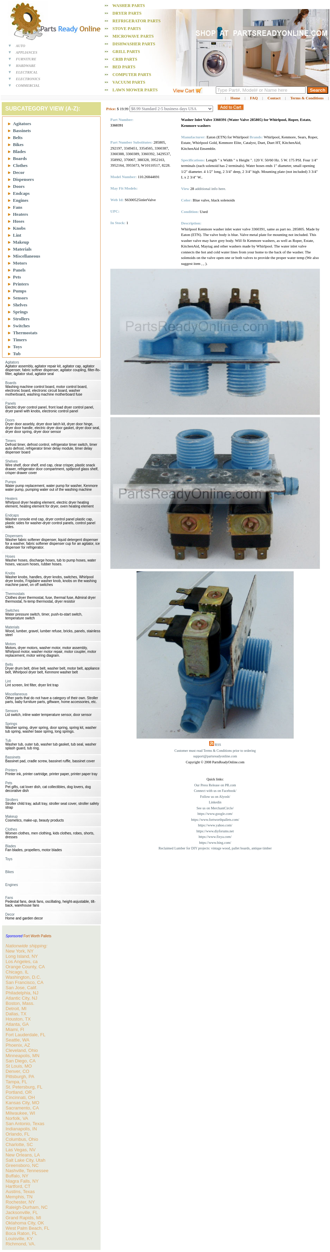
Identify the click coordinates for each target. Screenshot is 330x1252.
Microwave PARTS (133, 36)
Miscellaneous (26, 256)
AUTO (20, 46)
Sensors (20, 297)
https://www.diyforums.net (215, 831)
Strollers (21, 318)
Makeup (21, 242)
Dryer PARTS (126, 13)
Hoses (18, 221)
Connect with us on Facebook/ (215, 791)
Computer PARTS (131, 74)
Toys (17, 346)
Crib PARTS (124, 59)
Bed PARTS (123, 66)
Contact (273, 98)
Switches (21, 325)
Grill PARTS (126, 51)
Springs (20, 311)
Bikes (18, 144)
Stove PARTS (126, 28)
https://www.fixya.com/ (215, 837)
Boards (20, 158)
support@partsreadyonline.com (215, 756)
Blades (19, 151)
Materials (22, 249)
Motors (20, 263)
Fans (17, 207)
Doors (18, 186)
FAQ (254, 98)
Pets (17, 277)
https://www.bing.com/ (215, 843)
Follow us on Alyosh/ (215, 797)
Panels (19, 270)
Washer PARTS (128, 5)
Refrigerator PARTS (136, 20)
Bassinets (22, 130)
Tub (17, 353)
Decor (18, 172)
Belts (17, 137)
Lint (17, 235)
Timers (20, 339)
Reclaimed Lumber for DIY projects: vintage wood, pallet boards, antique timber (215, 848)
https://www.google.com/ (215, 814)
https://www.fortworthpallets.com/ (215, 820)
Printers (21, 284)
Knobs (19, 228)
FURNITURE (26, 59)
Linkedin (215, 802)
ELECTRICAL (27, 72)
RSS (218, 745)
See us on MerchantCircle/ (215, 808)
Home (235, 98)
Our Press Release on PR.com (215, 785)
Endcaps (21, 193)
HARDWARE (26, 66)
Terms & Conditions (307, 98)
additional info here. (210, 188)
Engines (20, 200)
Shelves (20, 304)
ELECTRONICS (28, 79)
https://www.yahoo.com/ (215, 825)
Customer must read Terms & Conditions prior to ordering (215, 751)
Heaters (20, 214)
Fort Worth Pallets (37, 936)
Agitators (22, 123)
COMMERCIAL (28, 85)
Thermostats (25, 332)
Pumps (19, 290)
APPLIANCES (26, 52)
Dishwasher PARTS (133, 43)
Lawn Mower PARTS (134, 89)
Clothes (20, 165)
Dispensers (23, 179)
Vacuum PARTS (128, 82)
